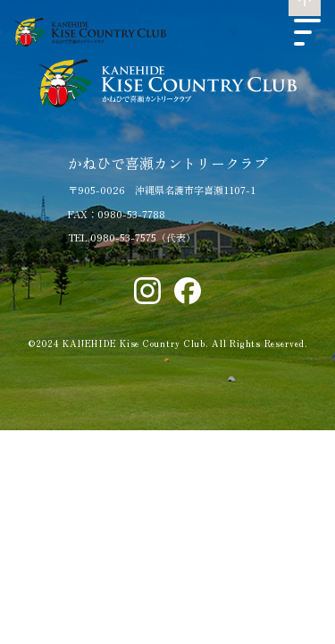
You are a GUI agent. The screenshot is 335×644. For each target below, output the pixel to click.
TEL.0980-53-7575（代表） (132, 237)
